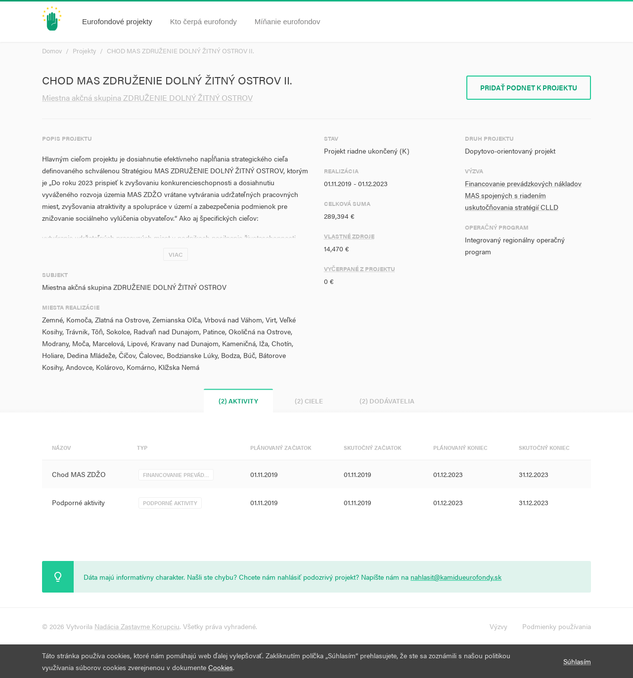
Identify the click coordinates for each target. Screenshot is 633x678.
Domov (52, 50)
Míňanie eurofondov (287, 21)
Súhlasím (577, 661)
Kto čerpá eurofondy (203, 21)
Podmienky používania (556, 626)
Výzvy (498, 626)
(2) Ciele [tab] (309, 400)
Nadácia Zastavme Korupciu (137, 626)
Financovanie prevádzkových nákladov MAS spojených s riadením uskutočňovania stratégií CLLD (523, 195)
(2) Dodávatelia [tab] (387, 400)
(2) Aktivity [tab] (238, 400)
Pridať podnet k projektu (528, 87)
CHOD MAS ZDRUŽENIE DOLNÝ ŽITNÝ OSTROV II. (180, 50)
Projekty (84, 50)
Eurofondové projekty (117, 21)
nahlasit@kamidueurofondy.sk (455, 577)
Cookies (220, 667)
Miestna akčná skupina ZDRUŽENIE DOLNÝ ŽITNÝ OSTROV (147, 97)
